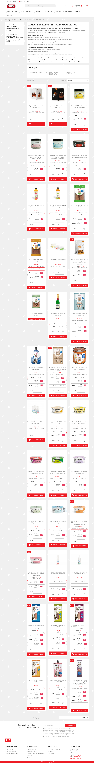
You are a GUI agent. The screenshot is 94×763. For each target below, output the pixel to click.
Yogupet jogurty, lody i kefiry (13, 40)
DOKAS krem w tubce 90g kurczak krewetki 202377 (57, 681)
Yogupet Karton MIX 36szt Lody (58, 259)
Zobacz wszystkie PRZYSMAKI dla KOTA (13, 27)
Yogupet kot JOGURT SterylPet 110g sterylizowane (79, 472)
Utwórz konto (51, 753)
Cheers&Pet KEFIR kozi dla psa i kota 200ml (58, 314)
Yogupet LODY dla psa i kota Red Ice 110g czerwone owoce (36, 472)
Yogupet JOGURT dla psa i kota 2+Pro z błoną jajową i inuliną (79, 156)
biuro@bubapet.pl (76, 758)
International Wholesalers (11, 753)
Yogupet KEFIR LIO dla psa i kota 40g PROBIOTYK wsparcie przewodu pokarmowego (58, 157)
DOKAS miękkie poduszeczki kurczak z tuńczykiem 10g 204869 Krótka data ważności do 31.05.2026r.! (79, 683)
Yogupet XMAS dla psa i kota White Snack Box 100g (36, 106)
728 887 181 (27, 1)
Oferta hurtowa (9, 749)
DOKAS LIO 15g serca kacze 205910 (36, 314)
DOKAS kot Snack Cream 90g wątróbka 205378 (79, 314)
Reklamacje (29, 755)
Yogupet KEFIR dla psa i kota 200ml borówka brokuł (79, 572)
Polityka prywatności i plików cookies (36, 753)
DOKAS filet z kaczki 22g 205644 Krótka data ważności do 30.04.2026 (36, 627)
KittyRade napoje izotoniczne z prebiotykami (14, 37)
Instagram (9, 740)
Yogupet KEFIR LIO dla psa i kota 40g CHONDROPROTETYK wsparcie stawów (36, 157)
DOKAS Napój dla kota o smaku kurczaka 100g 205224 (79, 368)
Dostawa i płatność (31, 751)
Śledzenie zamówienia (54, 749)
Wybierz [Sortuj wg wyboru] (78, 81)
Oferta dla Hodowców (10, 751)
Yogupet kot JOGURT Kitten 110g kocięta (57, 522)
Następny (85, 718)
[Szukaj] (40, 5)
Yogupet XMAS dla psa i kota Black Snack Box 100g (57, 106)
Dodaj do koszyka (36, 124)
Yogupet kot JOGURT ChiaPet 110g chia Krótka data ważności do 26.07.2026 (36, 573)
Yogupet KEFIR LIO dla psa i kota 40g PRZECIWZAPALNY (79, 106)
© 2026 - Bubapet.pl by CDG (47, 762)
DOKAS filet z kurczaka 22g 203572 (36, 681)
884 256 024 (13, 1)
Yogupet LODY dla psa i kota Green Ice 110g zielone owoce (57, 472)
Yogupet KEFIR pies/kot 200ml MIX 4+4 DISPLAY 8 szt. (36, 422)
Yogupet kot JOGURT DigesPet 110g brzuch (58, 422)
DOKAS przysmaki (11, 34)
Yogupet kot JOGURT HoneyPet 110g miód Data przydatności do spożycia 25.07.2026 (79, 523)
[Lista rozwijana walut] (67, 6)
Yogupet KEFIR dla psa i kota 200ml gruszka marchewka (58, 572)
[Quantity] (36, 119)
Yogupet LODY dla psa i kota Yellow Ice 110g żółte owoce (79, 422)
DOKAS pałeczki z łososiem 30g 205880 (79, 206)
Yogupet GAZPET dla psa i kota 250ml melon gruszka (58, 206)
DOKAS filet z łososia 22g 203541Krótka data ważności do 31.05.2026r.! (79, 627)
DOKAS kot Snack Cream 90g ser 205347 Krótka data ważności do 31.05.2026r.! (57, 369)
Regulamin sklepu (31, 749)
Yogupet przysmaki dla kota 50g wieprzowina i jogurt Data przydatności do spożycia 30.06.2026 (79, 262)
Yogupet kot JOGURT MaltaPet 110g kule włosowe (36, 522)
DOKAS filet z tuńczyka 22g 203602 (58, 626)
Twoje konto (52, 746)
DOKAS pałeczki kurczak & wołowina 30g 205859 (36, 260)
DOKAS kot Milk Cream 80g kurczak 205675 (36, 368)
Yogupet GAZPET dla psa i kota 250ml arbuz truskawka (36, 206)
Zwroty (28, 757)
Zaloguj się (51, 751)
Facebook (6, 740)
